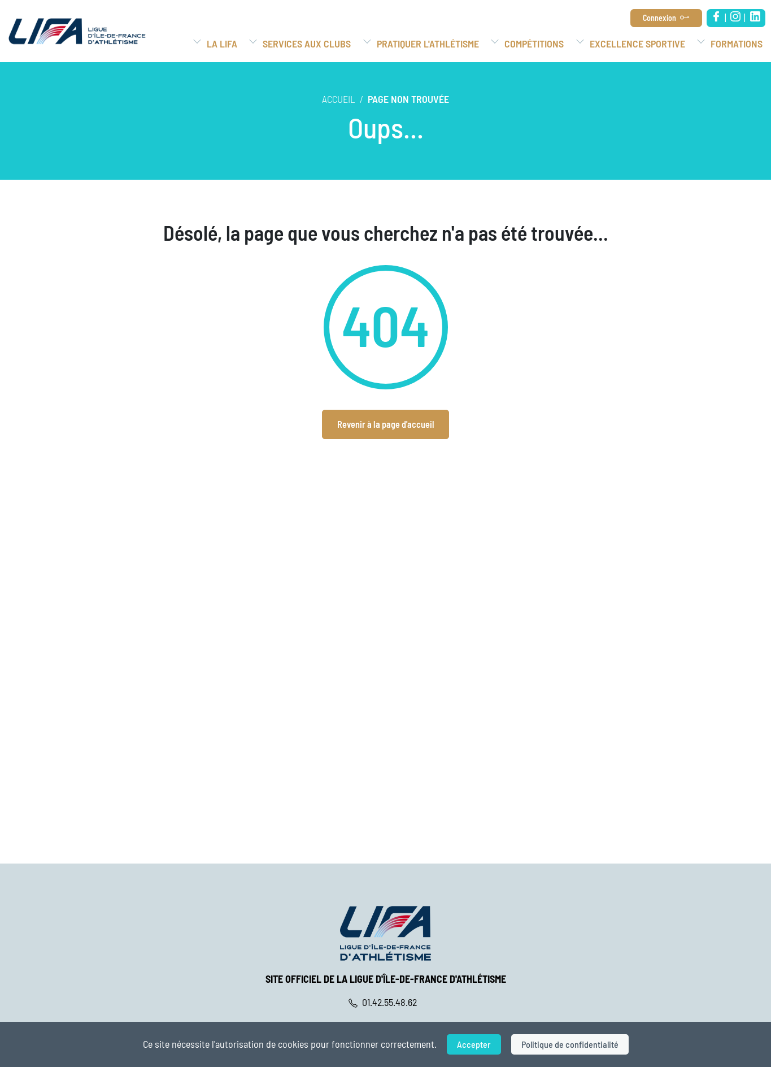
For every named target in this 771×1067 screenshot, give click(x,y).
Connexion (659, 18)
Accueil (338, 99)
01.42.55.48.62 (385, 1002)
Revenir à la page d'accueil (385, 424)
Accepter (474, 1044)
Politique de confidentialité (569, 1044)
